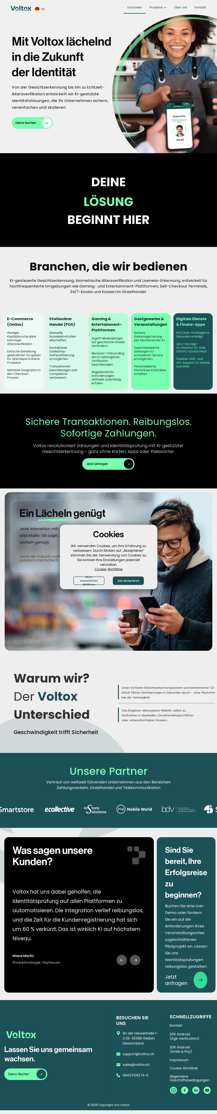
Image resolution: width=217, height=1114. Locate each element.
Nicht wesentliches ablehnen (89, 580)
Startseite (134, 7)
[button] (41, 9)
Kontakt (200, 7)
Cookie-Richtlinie (109, 569)
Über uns (180, 7)
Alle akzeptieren (128, 581)
